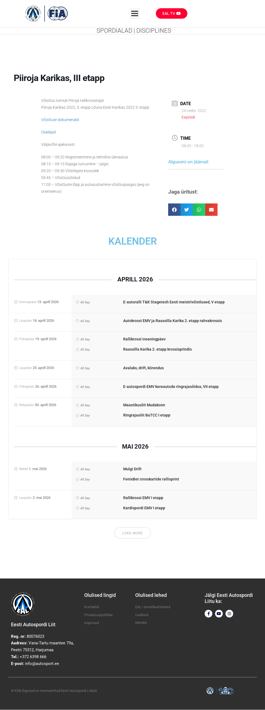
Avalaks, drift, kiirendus (143, 368)
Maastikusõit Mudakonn (144, 405)
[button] (174, 210)
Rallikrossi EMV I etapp (143, 498)
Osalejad (48, 132)
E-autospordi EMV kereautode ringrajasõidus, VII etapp (171, 387)
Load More (132, 534)
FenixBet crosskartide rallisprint (151, 479)
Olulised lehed (151, 596)
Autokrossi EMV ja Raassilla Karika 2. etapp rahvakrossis (172, 321)
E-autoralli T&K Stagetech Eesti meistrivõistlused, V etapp (174, 302)
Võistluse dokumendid (60, 120)
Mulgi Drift (132, 469)
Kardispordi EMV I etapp (144, 508)
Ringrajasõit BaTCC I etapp (146, 415)
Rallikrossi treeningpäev (144, 339)
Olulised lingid (100, 596)
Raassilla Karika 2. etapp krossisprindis (157, 349)
